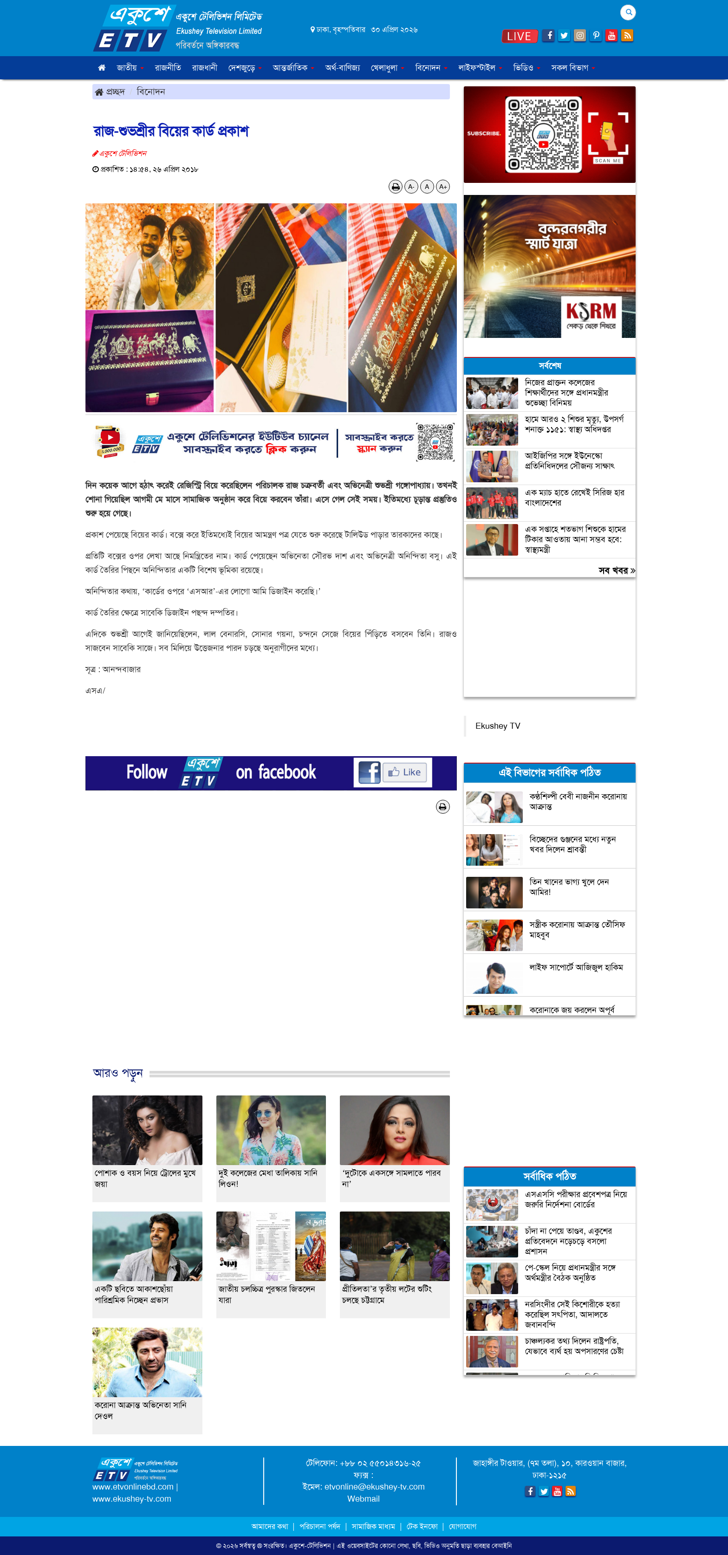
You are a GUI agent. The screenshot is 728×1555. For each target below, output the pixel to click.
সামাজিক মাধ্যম (373, 1526)
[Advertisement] (271, 949)
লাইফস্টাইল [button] (480, 67)
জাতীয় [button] (130, 67)
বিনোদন (151, 91)
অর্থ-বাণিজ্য (342, 67)
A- (411, 186)
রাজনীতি (168, 67)
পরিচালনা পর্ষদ (319, 1526)
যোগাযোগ (462, 1526)
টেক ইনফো (423, 1526)
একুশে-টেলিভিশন (310, 1546)
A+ (443, 186)
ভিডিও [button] (527, 67)
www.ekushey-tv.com (131, 1498)
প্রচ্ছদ (110, 91)
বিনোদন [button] (432, 67)
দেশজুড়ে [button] (245, 67)
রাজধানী (204, 67)
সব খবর (617, 570)
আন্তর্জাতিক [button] (293, 67)
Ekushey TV (497, 726)
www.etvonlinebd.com (133, 1486)
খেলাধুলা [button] (387, 67)
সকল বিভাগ (573, 67)
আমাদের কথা (271, 1526)
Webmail (363, 1498)
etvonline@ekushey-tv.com (375, 1486)
